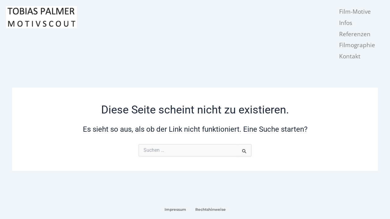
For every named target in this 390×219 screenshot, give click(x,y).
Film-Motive (355, 12)
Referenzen (354, 34)
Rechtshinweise (210, 209)
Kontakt (349, 56)
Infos (345, 23)
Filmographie (357, 45)
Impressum (175, 209)
